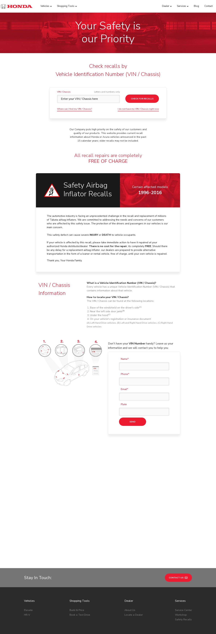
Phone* (125, 374)
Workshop (181, 580)
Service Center (183, 576)
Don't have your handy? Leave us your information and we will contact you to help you (140, 346)
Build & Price (77, 576)
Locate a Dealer (133, 580)
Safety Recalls (183, 585)
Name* (125, 359)
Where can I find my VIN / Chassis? (74, 108)
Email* (124, 389)
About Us (129, 576)
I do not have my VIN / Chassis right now (138, 108)
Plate (124, 404)
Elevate (28, 576)
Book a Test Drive (80, 580)
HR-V (27, 580)
